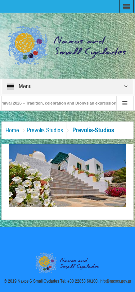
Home (12, 130)
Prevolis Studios (45, 130)
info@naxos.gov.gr (115, 281)
